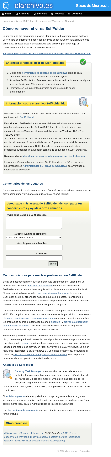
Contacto (75, 13)
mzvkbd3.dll (25, 437)
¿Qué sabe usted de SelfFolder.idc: (27, 215)
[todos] (61, 440)
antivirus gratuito (16, 396)
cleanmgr (8, 318)
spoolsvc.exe (11, 437)
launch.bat (38, 433)
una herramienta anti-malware (53, 293)
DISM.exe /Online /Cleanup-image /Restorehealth (40, 354)
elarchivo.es (71, 451)
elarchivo (32, 5)
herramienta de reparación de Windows (44, 73)
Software (40, 13)
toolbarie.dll (74, 437)
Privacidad (85, 451)
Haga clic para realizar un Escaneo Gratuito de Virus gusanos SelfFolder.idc (47, 53)
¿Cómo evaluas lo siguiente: (30, 234)
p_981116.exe (68, 433)
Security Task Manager (40, 285)
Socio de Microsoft (92, 5)
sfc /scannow (22, 318)
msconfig (55, 322)
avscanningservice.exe (44, 440)
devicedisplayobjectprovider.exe (50, 437)
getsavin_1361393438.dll (17, 440)
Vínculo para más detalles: (32, 243)
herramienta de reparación (23, 410)
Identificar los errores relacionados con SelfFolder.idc (54, 156)
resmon (25, 343)
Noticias (57, 13)
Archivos (22, 13)
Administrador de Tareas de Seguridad (45, 166)
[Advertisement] (102, 79)
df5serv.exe (10, 433)
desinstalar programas (43, 318)
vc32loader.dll (24, 433)
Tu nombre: (40, 253)
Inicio (7, 13)
